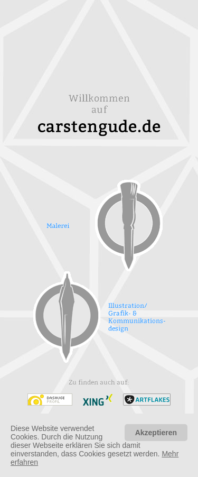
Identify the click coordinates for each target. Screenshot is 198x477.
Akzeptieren (156, 432)
